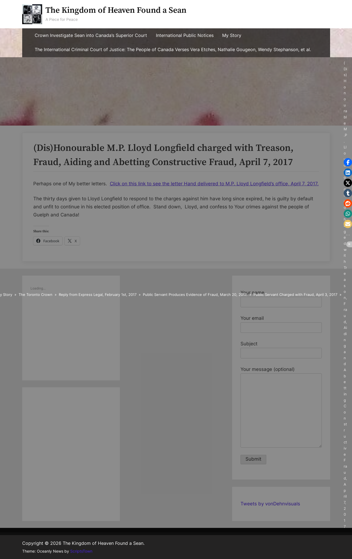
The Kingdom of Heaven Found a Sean (115, 10)
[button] (348, 162)
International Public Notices (185, 35)
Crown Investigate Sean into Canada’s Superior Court (91, 35)
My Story (231, 35)
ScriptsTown (81, 551)
